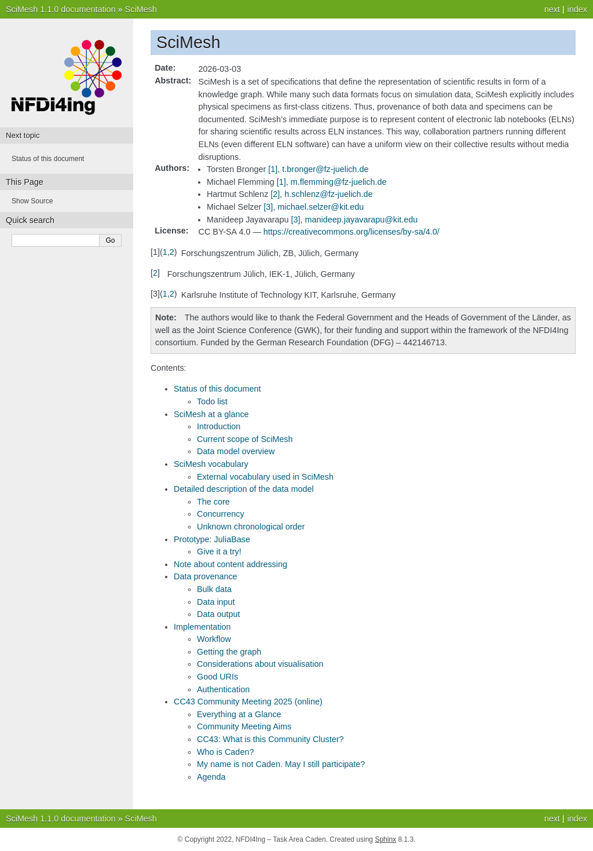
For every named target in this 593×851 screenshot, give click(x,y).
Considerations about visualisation (260, 664)
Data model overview (235, 451)
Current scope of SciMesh (245, 439)
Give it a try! (219, 551)
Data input (216, 602)
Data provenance (205, 576)
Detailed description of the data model (244, 489)
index (577, 9)
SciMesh (141, 9)
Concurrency (220, 513)
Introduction (218, 426)
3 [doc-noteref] (268, 206)
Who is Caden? (225, 752)
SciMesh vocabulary (211, 464)
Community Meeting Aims (244, 726)
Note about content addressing (230, 564)
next (552, 9)
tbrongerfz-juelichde (325, 169)
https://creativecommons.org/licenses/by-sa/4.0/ (351, 231)
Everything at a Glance (239, 714)
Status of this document (217, 388)
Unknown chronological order (251, 526)
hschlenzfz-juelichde (328, 194)
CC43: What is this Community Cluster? (270, 739)
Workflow (214, 639)
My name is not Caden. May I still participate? (281, 764)
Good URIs (217, 676)
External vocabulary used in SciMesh (265, 476)
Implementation (202, 626)
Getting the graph (229, 651)
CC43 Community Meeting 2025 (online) (248, 701)
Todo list (212, 401)
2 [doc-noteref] (275, 194)
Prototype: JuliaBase (212, 539)
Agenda (211, 776)
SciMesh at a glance (211, 414)
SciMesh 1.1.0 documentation (61, 9)
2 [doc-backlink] (172, 252)
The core (213, 501)
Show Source (32, 201)
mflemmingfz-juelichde (339, 182)
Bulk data (214, 589)
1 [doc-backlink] (165, 252)
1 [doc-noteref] (272, 169)
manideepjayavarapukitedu (361, 219)
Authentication (223, 689)
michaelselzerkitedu (320, 206)
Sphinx (385, 839)
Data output (218, 614)
